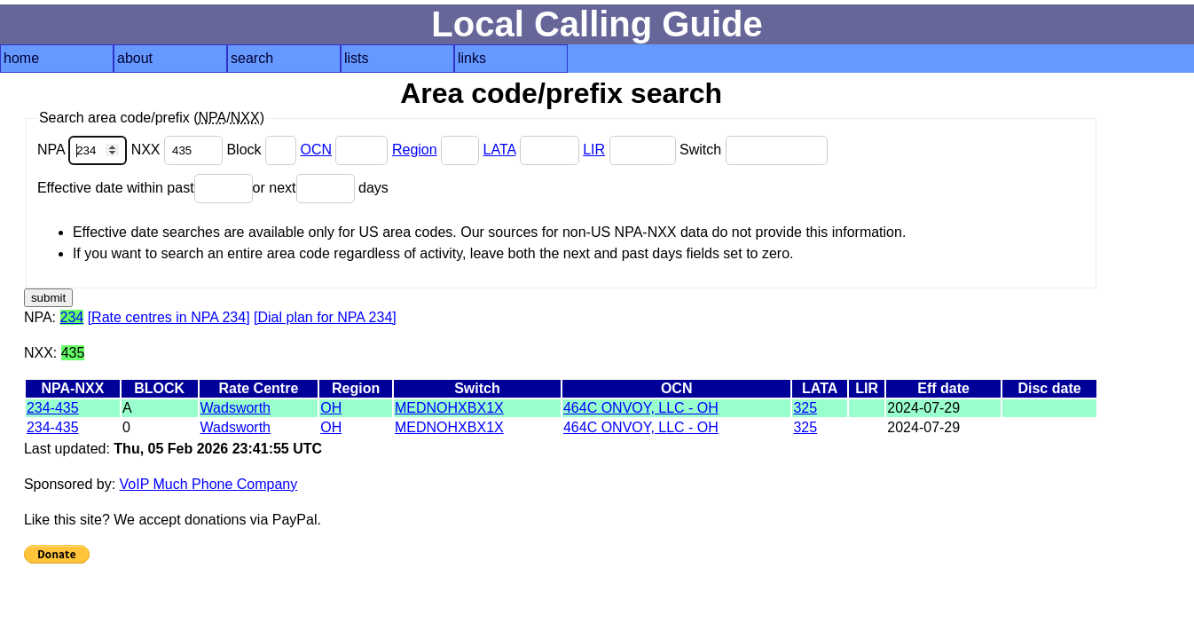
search (252, 58)
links (472, 58)
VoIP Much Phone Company (209, 484)
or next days (321, 187)
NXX (179, 149)
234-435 (53, 407)
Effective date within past (145, 187)
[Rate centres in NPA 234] (169, 317)
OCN (316, 149)
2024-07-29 (923, 407)
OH (331, 407)
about (135, 58)
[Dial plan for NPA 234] (325, 317)
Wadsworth (235, 407)
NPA (84, 149)
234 (72, 317)
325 (805, 407)
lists (356, 58)
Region (414, 149)
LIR (594, 149)
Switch (753, 149)
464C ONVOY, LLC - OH (641, 407)
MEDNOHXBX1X (449, 407)
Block (263, 149)
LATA (499, 149)
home (21, 58)
